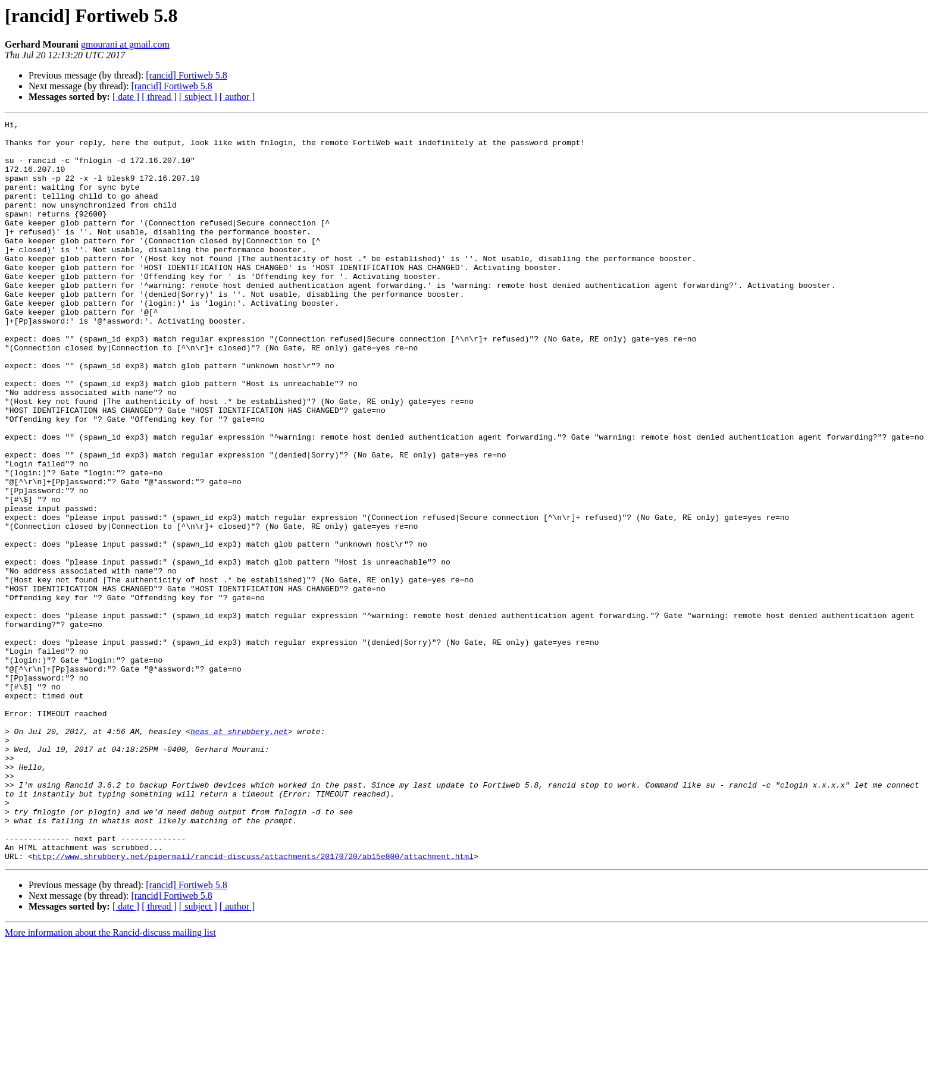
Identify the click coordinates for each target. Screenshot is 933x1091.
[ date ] (125, 97)
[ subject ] (198, 97)
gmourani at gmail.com (125, 44)
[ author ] (237, 97)
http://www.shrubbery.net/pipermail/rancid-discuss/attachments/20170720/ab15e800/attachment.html (253, 1004)
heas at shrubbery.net (239, 854)
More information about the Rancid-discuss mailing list (110, 1081)
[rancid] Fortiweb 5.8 (186, 75)
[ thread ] (159, 97)
